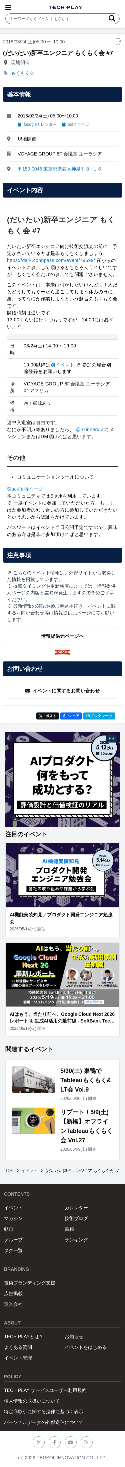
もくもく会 (22, 73)
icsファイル (75, 124)
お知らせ (74, 1336)
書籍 (69, 1229)
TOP (9, 1170)
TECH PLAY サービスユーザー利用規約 (45, 1390)
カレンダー (76, 1207)
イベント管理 (18, 1358)
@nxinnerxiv (89, 429)
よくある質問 (18, 1347)
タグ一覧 (13, 1250)
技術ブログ (76, 1218)
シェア (71, 716)
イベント (29, 1170)
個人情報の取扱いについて (32, 1401)
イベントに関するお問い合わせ (62, 690)
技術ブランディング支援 (29, 1282)
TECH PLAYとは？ (24, 1336)
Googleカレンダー (37, 124)
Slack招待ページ (25, 489)
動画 (8, 1229)
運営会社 (13, 1304)
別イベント (62, 364)
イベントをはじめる (86, 1347)
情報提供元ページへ (62, 636)
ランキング (76, 1239)
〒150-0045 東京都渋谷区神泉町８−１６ (60, 169)
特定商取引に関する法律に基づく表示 (43, 1411)
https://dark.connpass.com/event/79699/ (51, 260)
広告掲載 (13, 1293)
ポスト (48, 716)
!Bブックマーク (99, 716)
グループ (13, 1239)
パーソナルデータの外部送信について (43, 1422)
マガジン (13, 1218)
